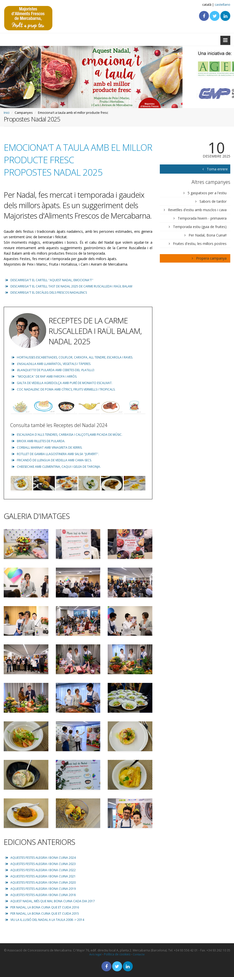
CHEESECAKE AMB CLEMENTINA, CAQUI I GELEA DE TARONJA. (56, 467)
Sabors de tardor (211, 201)
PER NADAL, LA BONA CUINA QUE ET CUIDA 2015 (42, 913)
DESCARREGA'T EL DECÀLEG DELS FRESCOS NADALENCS (46, 292)
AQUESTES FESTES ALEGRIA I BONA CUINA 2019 (40, 889)
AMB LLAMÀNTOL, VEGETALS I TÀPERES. (51, 364)
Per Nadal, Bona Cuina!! (205, 235)
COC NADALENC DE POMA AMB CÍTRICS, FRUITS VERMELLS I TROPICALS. (63, 389)
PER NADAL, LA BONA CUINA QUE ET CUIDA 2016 (42, 907)
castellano (222, 4)
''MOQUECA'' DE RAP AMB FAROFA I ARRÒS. (44, 376)
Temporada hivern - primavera (200, 218)
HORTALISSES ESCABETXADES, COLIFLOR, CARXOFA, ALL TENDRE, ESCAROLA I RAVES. (72, 357)
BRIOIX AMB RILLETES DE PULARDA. (38, 441)
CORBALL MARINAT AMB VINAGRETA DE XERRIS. (47, 447)
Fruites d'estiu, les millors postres (198, 243)
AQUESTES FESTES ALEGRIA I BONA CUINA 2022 (40, 870)
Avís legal (95, 954)
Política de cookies (117, 954)
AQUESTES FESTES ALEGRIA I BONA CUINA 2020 (40, 882)
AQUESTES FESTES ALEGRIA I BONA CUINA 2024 (40, 858)
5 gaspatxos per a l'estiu (205, 193)
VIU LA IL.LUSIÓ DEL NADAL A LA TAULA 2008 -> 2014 (44, 920)
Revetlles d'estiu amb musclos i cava (195, 209)
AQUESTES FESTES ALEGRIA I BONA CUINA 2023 (40, 864)
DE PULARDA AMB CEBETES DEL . (53, 370)
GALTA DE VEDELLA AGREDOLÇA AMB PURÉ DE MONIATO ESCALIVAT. (62, 383)
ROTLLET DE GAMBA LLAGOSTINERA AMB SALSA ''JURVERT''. (55, 454)
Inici (6, 112)
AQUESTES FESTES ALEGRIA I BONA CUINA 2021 (40, 876)
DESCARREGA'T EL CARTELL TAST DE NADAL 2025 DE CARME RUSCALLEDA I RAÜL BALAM (68, 286)
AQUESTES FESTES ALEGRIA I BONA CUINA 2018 (40, 895)
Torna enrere (213, 169)
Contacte (139, 954)
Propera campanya (209, 258)
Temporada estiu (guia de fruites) (198, 226)
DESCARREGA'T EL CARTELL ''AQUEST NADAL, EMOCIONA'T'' (49, 280)
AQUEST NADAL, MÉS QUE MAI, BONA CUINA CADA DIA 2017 (50, 901)
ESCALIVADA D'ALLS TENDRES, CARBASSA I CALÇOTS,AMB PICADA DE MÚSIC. (67, 434)
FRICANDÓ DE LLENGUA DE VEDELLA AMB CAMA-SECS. (52, 460)
